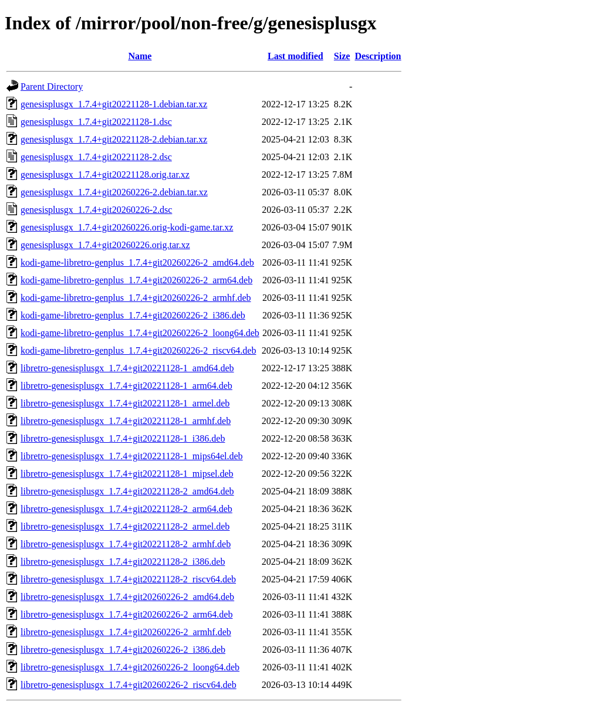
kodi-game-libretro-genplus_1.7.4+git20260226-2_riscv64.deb (138, 350)
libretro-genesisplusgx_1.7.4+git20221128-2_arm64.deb (126, 509)
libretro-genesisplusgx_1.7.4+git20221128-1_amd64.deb (127, 368)
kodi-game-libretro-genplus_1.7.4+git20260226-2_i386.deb (133, 315)
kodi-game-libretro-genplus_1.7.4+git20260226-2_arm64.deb (136, 280)
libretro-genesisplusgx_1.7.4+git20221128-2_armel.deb (125, 526)
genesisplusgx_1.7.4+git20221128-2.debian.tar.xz (114, 139)
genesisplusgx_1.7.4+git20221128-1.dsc (96, 122)
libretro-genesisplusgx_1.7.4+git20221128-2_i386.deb (123, 562)
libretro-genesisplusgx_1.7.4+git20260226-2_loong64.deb (130, 667)
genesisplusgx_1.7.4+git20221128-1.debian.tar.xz (114, 104)
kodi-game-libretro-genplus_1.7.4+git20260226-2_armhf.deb (136, 298)
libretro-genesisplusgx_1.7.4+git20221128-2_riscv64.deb (128, 579)
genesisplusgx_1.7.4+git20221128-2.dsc (96, 157)
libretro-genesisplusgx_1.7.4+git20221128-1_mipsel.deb (127, 474)
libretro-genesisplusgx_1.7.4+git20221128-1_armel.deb (125, 403)
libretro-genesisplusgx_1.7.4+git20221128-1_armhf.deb (126, 421)
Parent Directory (52, 86)
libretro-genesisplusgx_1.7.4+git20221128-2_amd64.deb (127, 491)
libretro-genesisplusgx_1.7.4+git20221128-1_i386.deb (123, 438)
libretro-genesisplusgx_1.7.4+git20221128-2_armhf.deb (126, 544)
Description (377, 56)
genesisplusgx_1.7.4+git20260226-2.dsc (96, 210)
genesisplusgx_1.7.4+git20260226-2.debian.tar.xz (114, 192)
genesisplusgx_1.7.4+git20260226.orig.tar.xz (105, 245)
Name (139, 56)
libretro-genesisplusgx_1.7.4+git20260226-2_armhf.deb (126, 632)
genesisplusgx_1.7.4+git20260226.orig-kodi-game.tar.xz (127, 227)
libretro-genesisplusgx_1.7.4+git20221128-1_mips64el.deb (132, 456)
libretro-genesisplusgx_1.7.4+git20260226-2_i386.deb (123, 650)
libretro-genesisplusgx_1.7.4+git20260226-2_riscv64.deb (129, 685)
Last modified (295, 56)
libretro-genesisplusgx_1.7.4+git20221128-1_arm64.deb (126, 386)
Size (342, 56)
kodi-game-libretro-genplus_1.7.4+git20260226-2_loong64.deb (140, 333)
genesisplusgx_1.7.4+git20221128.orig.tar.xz (105, 174)
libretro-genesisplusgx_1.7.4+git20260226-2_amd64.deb (127, 597)
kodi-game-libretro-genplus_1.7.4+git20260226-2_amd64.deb (137, 262)
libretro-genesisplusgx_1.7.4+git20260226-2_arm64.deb (126, 614)
